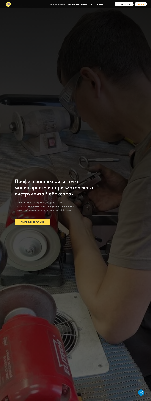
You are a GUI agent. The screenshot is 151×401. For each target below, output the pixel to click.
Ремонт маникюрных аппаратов (80, 4)
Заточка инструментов (56, 4)
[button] (32, 222)
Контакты (99, 4)
